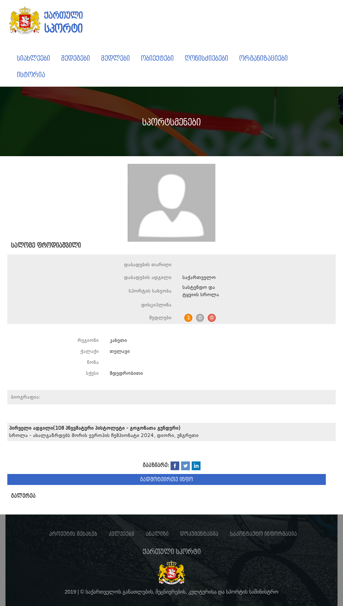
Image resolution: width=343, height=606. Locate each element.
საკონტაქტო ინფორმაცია (263, 534)
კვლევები (121, 534)
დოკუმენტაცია (199, 534)
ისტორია (31, 75)
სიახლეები (33, 58)
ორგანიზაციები (263, 58)
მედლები (115, 58)
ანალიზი (157, 534)
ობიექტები (157, 58)
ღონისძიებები (206, 58)
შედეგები (75, 58)
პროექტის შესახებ (73, 534)
